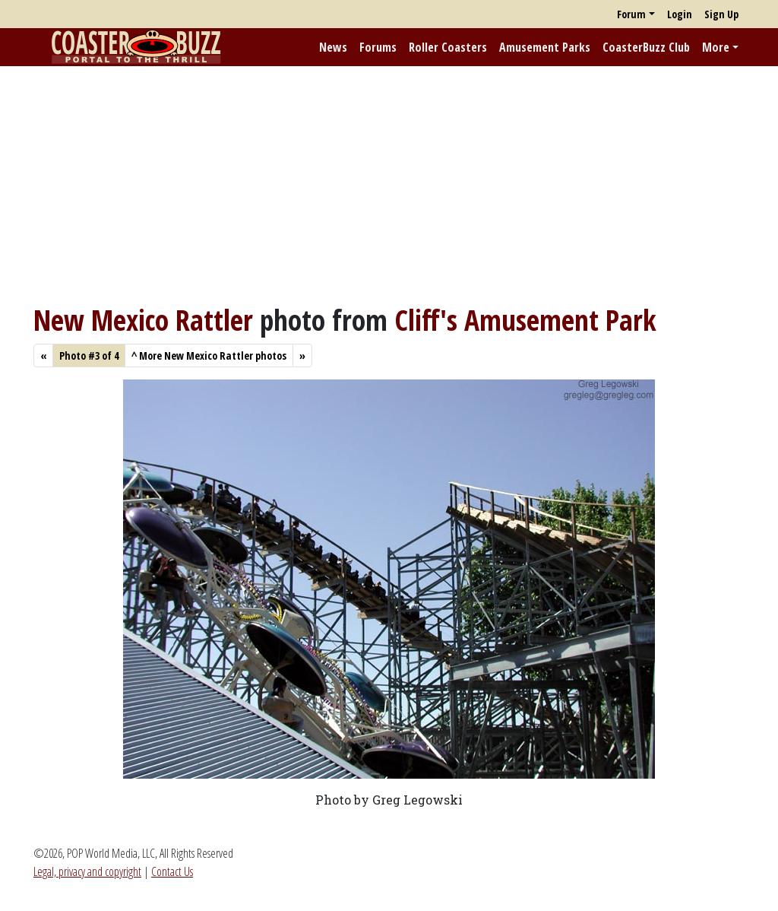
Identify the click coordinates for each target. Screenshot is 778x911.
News (333, 47)
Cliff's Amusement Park (525, 319)
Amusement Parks (544, 47)
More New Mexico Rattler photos (208, 355)
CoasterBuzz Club (646, 47)
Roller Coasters (448, 47)
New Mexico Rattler (143, 319)
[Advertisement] (389, 184)
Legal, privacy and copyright (87, 871)
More (715, 47)
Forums (378, 47)
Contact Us (172, 871)
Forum (631, 14)
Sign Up (721, 14)
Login (679, 14)
